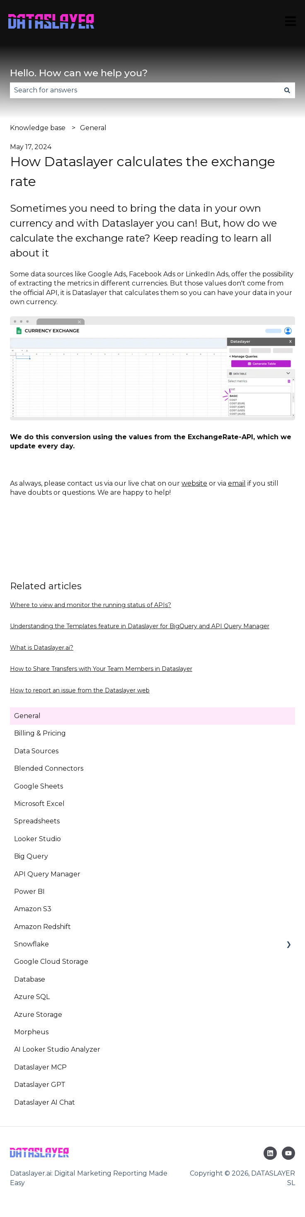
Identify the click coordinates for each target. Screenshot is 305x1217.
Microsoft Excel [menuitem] (39, 804)
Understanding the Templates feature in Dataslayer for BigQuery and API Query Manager (139, 626)
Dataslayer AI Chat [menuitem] (44, 1102)
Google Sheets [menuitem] (38, 786)
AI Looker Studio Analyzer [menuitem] (57, 1049)
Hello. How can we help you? (79, 73)
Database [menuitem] (29, 979)
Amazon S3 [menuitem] (32, 909)
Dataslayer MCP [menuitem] (40, 1067)
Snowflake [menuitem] (31, 944)
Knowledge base (37, 128)
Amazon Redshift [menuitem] (42, 927)
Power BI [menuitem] (29, 891)
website (194, 483)
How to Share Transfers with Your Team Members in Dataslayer (101, 669)
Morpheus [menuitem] (31, 1032)
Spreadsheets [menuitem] (37, 821)
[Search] (287, 90)
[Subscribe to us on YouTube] (288, 1153)
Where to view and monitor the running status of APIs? (90, 605)
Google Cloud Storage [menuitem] (51, 961)
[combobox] (144, 90)
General (93, 128)
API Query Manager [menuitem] (47, 874)
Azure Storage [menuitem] (38, 1015)
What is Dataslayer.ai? (41, 647)
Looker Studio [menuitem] (37, 839)
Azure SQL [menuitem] (32, 997)
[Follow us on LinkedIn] (270, 1153)
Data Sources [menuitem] (36, 751)
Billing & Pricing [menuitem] (40, 733)
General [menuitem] (27, 716)
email (237, 483)
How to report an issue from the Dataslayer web (80, 690)
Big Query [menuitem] (31, 856)
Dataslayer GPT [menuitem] (39, 1085)
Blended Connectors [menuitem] (48, 768)
